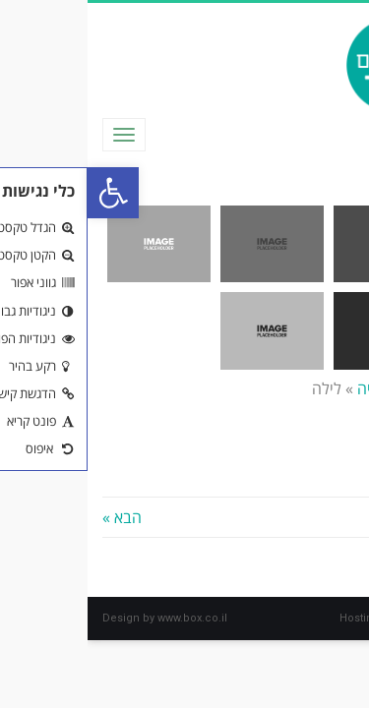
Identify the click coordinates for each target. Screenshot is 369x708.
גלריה (288, 388)
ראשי (338, 388)
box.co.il (332, 618)
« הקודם (328, 517)
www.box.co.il (105, 618)
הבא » (34, 517)
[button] (25, 192)
